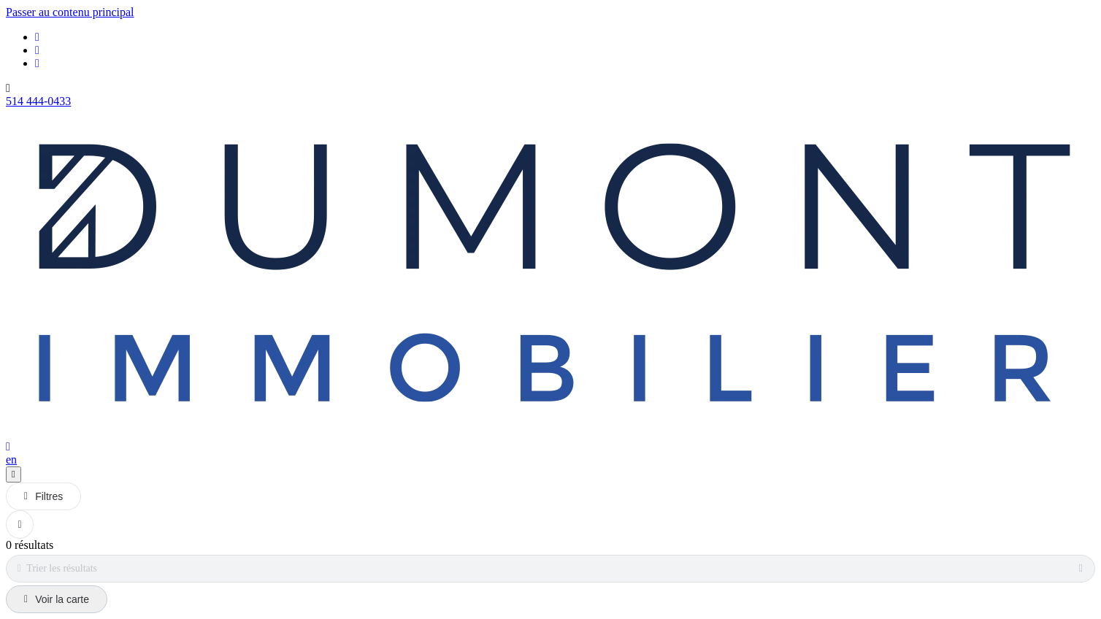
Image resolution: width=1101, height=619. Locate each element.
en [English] (11, 459)
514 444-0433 (38, 101)
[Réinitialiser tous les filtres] (20, 524)
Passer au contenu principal (70, 12)
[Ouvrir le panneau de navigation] (13, 474)
